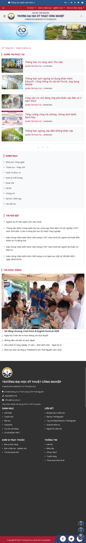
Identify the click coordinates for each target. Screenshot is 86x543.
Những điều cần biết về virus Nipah (19, 340)
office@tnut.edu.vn (11, 400)
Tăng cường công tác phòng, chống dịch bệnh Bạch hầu (50, 116)
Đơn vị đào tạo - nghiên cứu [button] (50, 8)
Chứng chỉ (10, 193)
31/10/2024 (47, 66)
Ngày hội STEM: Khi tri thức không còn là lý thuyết (26, 335)
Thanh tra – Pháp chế (15, 167)
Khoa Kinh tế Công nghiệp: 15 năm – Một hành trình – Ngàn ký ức (33, 345)
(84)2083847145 (9, 396)
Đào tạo (7, 420)
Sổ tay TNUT (52, 452)
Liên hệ (49, 444)
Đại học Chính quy (14, 198)
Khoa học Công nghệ (15, 162)
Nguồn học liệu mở (54, 429)
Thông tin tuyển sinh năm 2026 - (25, 2)
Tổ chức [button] (30, 8)
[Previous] (38, 147)
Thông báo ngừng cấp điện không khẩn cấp (49, 130)
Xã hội (8, 188)
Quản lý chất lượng (14, 177)
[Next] (48, 147)
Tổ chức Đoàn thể (11, 452)
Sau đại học (11, 204)
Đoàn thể (10, 183)
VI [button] (65, 2)
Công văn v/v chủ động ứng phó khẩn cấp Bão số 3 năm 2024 (53, 99)
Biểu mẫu (50, 448)
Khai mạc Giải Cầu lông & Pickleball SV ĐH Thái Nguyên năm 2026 (33, 349)
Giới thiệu (8, 413)
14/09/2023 (47, 121)
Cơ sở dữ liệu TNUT (12, 432)
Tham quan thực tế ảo (55, 460)
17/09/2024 (47, 88)
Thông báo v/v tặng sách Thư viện (44, 62)
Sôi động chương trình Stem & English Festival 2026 (31, 331)
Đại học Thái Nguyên (55, 416)
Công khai (8, 424)
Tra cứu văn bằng (11, 429)
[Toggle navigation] (4, 16)
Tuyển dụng (52, 456)
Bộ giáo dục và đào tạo (56, 413)
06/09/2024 (47, 105)
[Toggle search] (81, 16)
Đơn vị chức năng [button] (75, 8)
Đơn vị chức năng (11, 444)
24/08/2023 (47, 135)
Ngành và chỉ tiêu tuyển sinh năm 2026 (23, 222)
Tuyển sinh (8, 416)
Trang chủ (7, 48)
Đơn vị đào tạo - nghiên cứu (15, 448)
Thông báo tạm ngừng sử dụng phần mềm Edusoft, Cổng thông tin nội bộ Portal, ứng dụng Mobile (52, 81)
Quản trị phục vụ (23, 48)
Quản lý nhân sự (53, 424)
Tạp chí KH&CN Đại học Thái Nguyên (61, 420)
